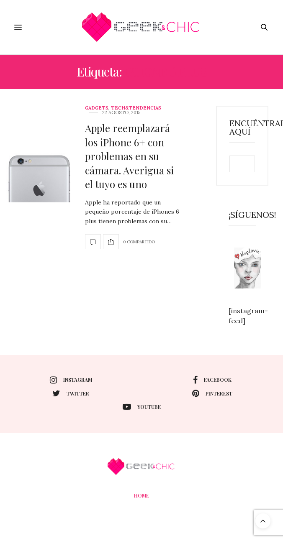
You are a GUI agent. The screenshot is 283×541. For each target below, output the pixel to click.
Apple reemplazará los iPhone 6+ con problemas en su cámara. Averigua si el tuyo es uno (129, 156)
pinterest (212, 393)
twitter (70, 393)
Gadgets (96, 108)
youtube (142, 407)
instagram (71, 380)
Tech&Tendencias (136, 108)
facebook (212, 380)
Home (141, 495)
